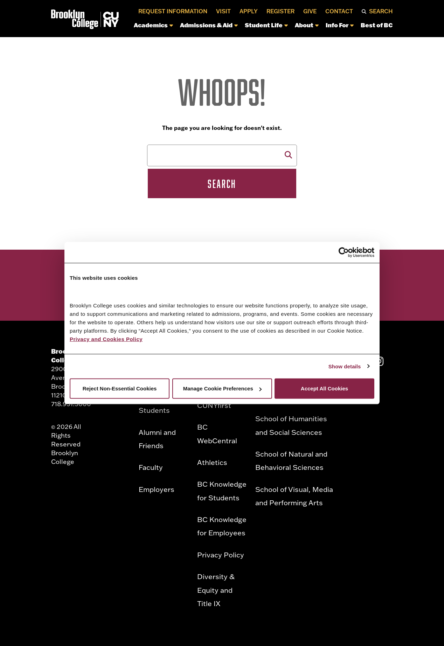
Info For (340, 25)
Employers (156, 489)
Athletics (212, 462)
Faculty (151, 467)
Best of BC (377, 25)
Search (381, 11)
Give (310, 11)
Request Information (172, 11)
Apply (249, 11)
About (307, 25)
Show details (344, 366)
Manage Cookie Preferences (222, 388)
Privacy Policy (220, 554)
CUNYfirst (214, 405)
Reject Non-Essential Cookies (120, 388)
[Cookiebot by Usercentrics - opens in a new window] (343, 252)
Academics (153, 25)
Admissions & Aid (209, 25)
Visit (223, 11)
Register (280, 11)
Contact (339, 11)
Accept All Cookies (324, 388)
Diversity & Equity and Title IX (216, 590)
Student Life (266, 25)
